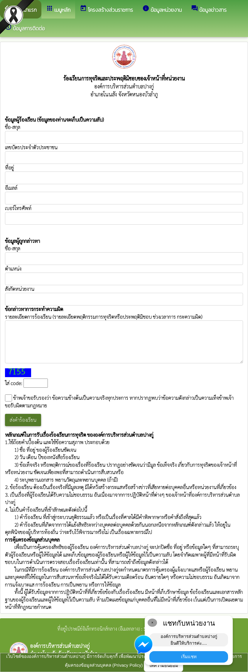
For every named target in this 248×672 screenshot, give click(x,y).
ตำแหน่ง (13, 268)
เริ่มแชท (189, 656)
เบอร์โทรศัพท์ (18, 208)
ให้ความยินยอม (163, 665)
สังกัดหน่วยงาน (19, 288)
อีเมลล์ (11, 187)
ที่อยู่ (9, 167)
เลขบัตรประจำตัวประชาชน (124, 154)
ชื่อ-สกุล (124, 134)
